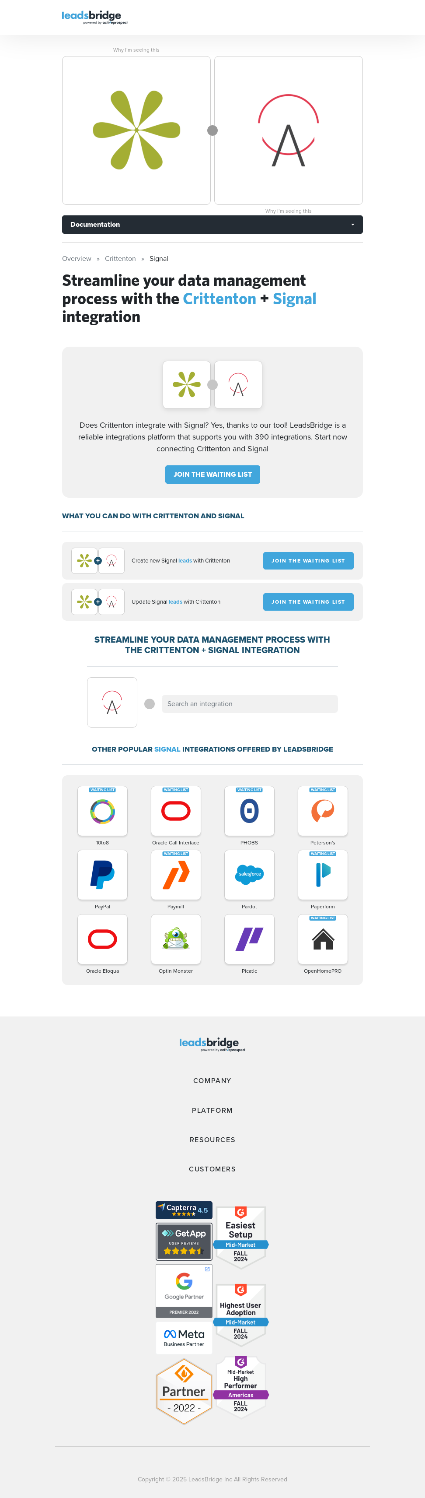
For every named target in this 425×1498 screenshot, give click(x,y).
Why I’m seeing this (136, 50)
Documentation (95, 224)
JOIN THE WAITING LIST (213, 474)
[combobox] (250, 704)
